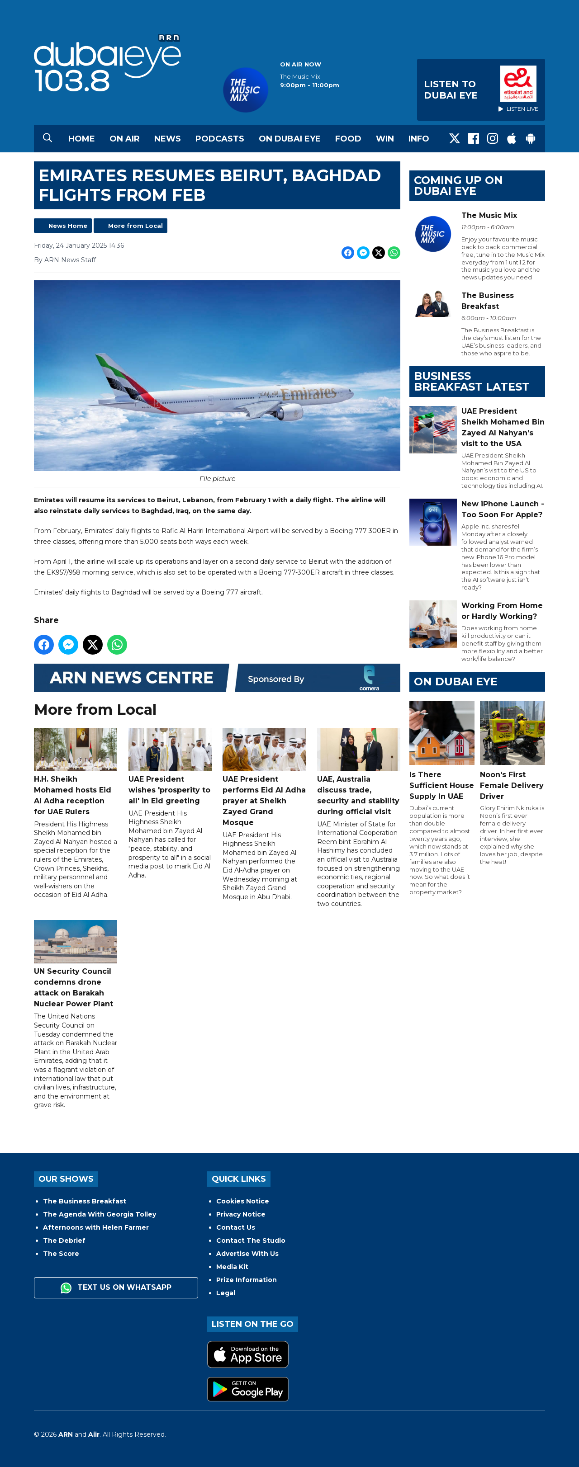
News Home (67, 225)
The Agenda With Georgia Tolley (99, 1214)
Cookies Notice (242, 1201)
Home (81, 139)
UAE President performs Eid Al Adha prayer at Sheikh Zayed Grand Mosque (264, 777)
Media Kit (232, 1267)
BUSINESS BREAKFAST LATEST (472, 381)
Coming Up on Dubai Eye (458, 186)
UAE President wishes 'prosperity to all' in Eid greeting (170, 766)
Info (418, 139)
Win (385, 139)
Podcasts (219, 139)
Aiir (94, 1434)
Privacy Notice (241, 1214)
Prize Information (246, 1280)
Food (348, 139)
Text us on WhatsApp (116, 1288)
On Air (124, 139)
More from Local (135, 225)
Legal (225, 1293)
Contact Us (235, 1227)
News (167, 139)
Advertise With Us (247, 1254)
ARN (65, 1434)
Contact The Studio (250, 1240)
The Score (61, 1254)
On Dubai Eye (290, 139)
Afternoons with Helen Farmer (96, 1227)
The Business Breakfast (84, 1201)
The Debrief (64, 1240)
